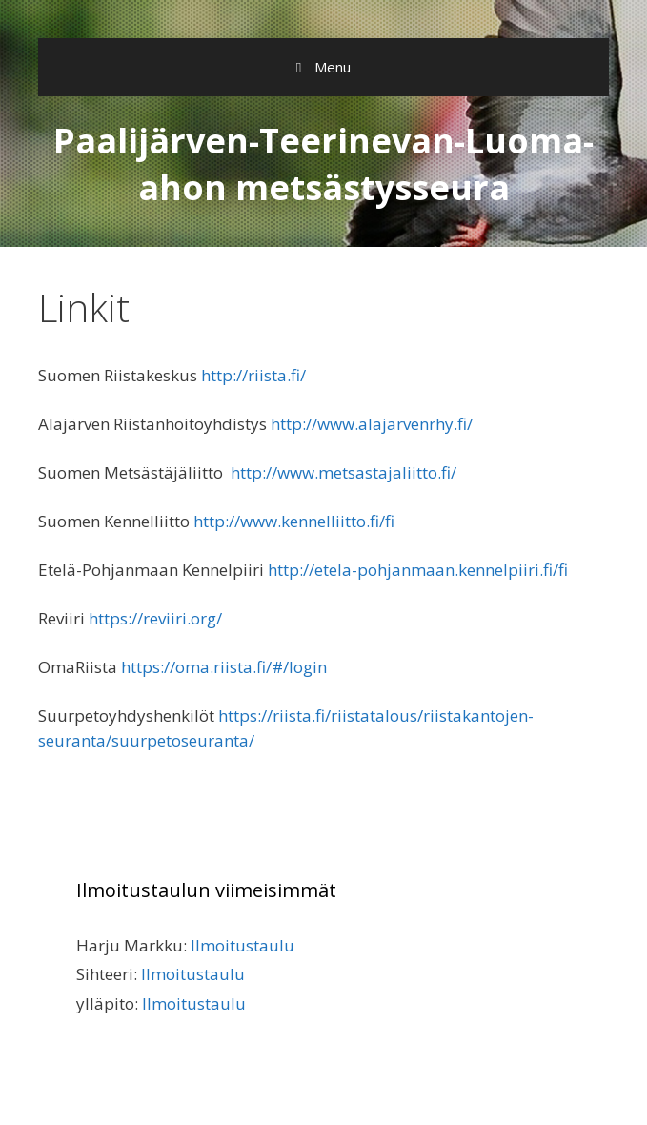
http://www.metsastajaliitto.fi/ (343, 472)
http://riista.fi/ (253, 375)
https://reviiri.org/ (155, 618)
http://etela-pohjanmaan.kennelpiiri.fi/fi (418, 570)
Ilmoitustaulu (242, 945)
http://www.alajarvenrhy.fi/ (372, 424)
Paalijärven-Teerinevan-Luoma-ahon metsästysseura (323, 164)
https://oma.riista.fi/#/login (224, 667)
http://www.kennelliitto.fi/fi (293, 521)
